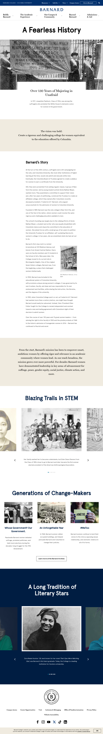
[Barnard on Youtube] (48, 722)
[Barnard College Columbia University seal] (51, 696)
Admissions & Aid (92, 16)
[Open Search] (99, 3)
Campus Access (74, 3)
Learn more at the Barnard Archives (51, 559)
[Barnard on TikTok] (59, 722)
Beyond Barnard (72, 16)
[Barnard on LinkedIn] (65, 722)
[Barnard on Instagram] (43, 722)
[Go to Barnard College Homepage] (9, 3)
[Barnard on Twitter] (54, 722)
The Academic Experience (26, 16)
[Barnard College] (51, 8)
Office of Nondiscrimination (73, 710)
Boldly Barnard (6, 16)
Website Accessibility (51, 715)
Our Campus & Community (50, 16)
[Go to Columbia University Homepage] (24, 3)
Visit (40, 710)
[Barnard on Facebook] (37, 722)
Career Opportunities (27, 710)
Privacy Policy (91, 710)
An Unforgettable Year (51, 527)
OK (97, 731)
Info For (56, 3)
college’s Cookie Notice (83, 731)
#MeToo (84, 527)
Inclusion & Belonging (53, 710)
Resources (46, 3)
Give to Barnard (88, 3)
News (65, 3)
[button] (15, 460)
